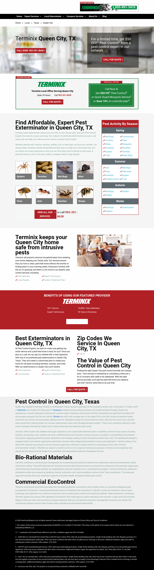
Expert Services (33, 16)
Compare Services (76, 16)
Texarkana (57, 410)
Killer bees (126, 171)
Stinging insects (112, 179)
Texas (36, 23)
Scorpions (109, 148)
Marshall (22, 410)
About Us (94, 16)
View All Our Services (44, 214)
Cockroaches (128, 136)
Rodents (109, 211)
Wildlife (108, 195)
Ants (107, 167)
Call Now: (30, 50)
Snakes (108, 151)
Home (19, 16)
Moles (108, 144)
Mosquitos (127, 144)
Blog (104, 16)
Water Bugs (127, 155)
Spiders (125, 175)
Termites (126, 151)
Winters (56, 416)
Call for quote (112, 59)
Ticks (107, 155)
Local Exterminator (54, 16)
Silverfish (126, 148)
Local (27, 23)
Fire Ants (109, 140)
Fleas (124, 140)
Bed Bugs (109, 136)
